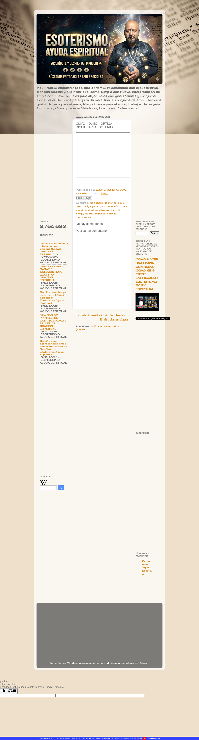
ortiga (87, 206)
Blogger (144, 663)
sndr (107, 663)
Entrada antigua (114, 319)
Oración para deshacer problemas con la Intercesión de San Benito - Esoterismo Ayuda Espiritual (53, 348)
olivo (121, 202)
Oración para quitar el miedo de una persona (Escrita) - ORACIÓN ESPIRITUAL (54, 249)
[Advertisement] (54, 165)
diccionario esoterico (103, 202)
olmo (79, 206)
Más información (154, 738)
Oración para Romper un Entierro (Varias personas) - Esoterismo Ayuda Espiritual (54, 297)
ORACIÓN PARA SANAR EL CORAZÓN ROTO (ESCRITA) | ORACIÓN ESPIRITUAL (51, 273)
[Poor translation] (12, 691)
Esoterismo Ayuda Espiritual (147, 567)
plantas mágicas (95, 213)
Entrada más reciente (94, 315)
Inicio (120, 315)
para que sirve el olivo (106, 206)
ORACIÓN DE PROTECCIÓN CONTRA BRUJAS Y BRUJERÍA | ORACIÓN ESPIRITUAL (53, 322)
